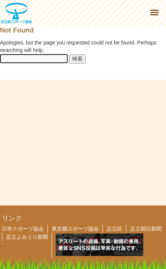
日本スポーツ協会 (23, 229)
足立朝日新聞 (146, 229)
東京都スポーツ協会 (75, 229)
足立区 (114, 229)
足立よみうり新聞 (27, 237)
